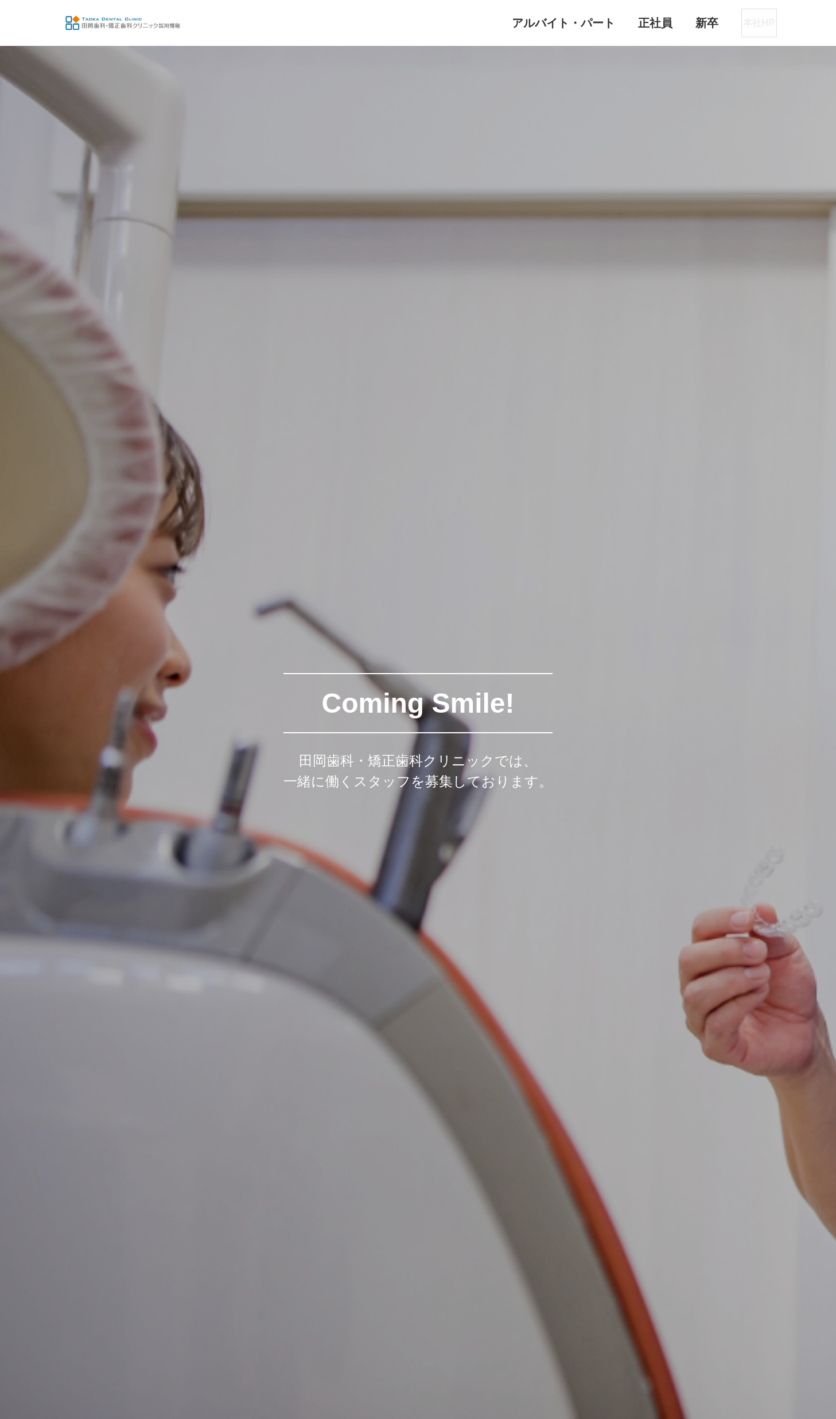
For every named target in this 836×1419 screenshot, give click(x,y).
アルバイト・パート (527, 23)
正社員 (619, 23)
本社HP (739, 23)
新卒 (670, 23)
